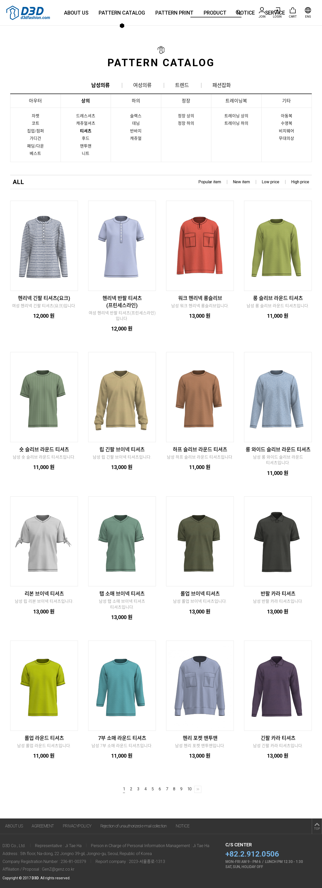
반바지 (136, 131)
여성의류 (142, 85)
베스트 (35, 153)
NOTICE (246, 13)
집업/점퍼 (35, 131)
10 (189, 789)
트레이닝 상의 (236, 115)
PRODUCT (215, 13)
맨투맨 (85, 146)
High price (300, 181)
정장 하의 (186, 123)
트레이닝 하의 (236, 123)
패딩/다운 (35, 146)
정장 (186, 101)
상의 (85, 101)
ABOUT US (76, 13)
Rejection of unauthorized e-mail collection (133, 826)
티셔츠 (85, 131)
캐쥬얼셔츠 (85, 123)
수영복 (286, 123)
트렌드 (182, 85)
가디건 (35, 138)
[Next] (197, 789)
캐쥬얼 (136, 138)
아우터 (35, 101)
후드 (85, 138)
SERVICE (275, 13)
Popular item (209, 181)
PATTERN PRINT (174, 13)
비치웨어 (286, 131)
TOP (317, 828)
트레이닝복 (236, 101)
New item (241, 181)
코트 (35, 123)
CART (293, 12)
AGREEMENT (43, 826)
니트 (85, 153)
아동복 (286, 115)
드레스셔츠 (85, 115)
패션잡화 (221, 85)
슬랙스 (136, 115)
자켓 (35, 115)
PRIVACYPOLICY (77, 826)
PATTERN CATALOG (122, 13)
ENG (308, 12)
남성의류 (100, 85)
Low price (270, 181)
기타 (286, 101)
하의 (136, 101)
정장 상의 (186, 115)
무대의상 (286, 138)
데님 (136, 123)
